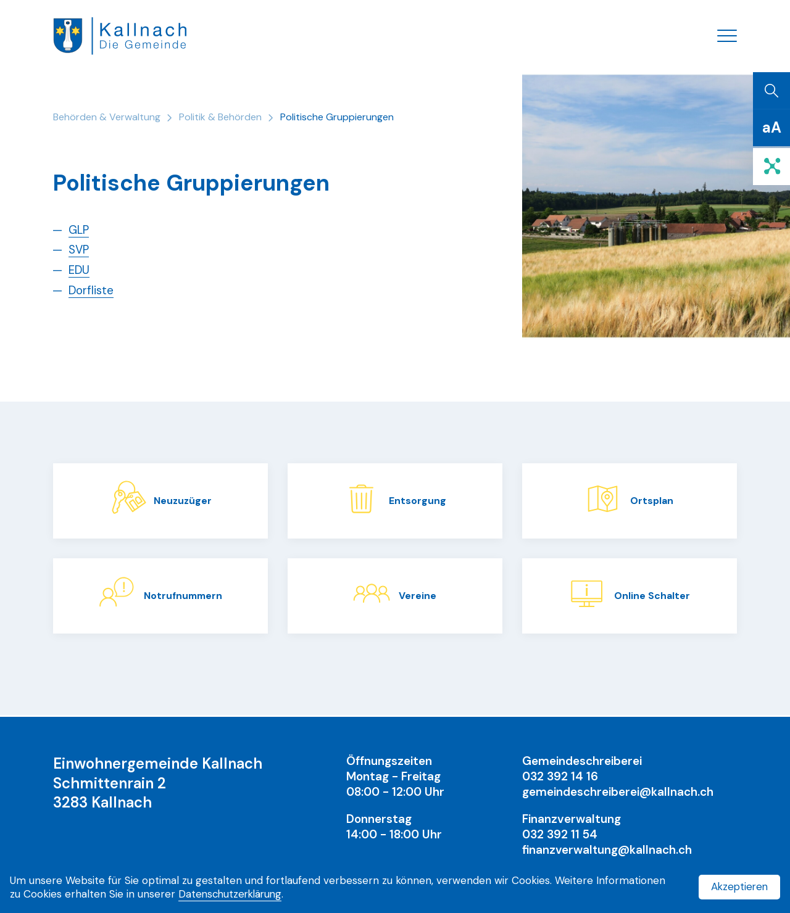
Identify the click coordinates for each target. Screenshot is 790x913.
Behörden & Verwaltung (106, 118)
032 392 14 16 (560, 776)
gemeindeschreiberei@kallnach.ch (617, 791)
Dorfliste (92, 291)
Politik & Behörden (220, 118)
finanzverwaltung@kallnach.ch (607, 849)
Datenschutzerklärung (232, 894)
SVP (79, 251)
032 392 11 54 (560, 834)
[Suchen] (771, 92)
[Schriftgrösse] (771, 129)
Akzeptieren (738, 886)
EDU (79, 271)
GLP (80, 231)
